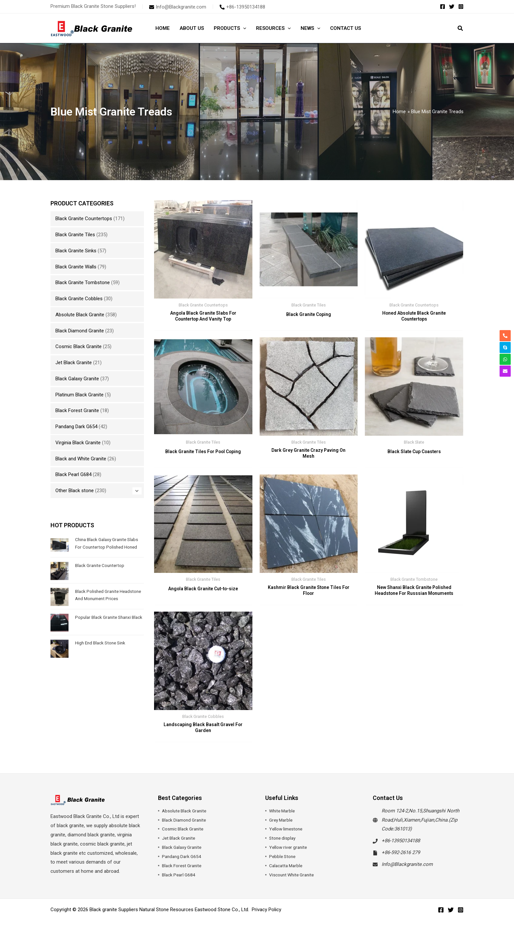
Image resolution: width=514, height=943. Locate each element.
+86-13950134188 (401, 846)
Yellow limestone (287, 834)
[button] (243, 28)
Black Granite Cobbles (79, 299)
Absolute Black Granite (79, 315)
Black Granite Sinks (75, 251)
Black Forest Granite (77, 410)
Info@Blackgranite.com (407, 869)
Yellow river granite (289, 852)
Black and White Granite (80, 459)
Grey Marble (282, 825)
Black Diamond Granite (79, 331)
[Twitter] (451, 6)
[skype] (505, 347)
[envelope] (177, 7)
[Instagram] (461, 6)
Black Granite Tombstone (82, 282)
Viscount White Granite (294, 880)
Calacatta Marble (287, 870)
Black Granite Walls (75, 267)
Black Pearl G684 (73, 474)
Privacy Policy (266, 914)
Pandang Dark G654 (76, 427)
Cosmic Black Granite (78, 346)
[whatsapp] (505, 359)
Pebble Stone (283, 861)
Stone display (283, 843)
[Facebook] (442, 6)
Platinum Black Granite (79, 395)
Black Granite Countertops (83, 218)
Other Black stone (74, 490)
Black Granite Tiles (75, 235)
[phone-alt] (242, 7)
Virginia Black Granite (78, 443)
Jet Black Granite (73, 363)
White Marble (283, 816)
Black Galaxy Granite (77, 379)
